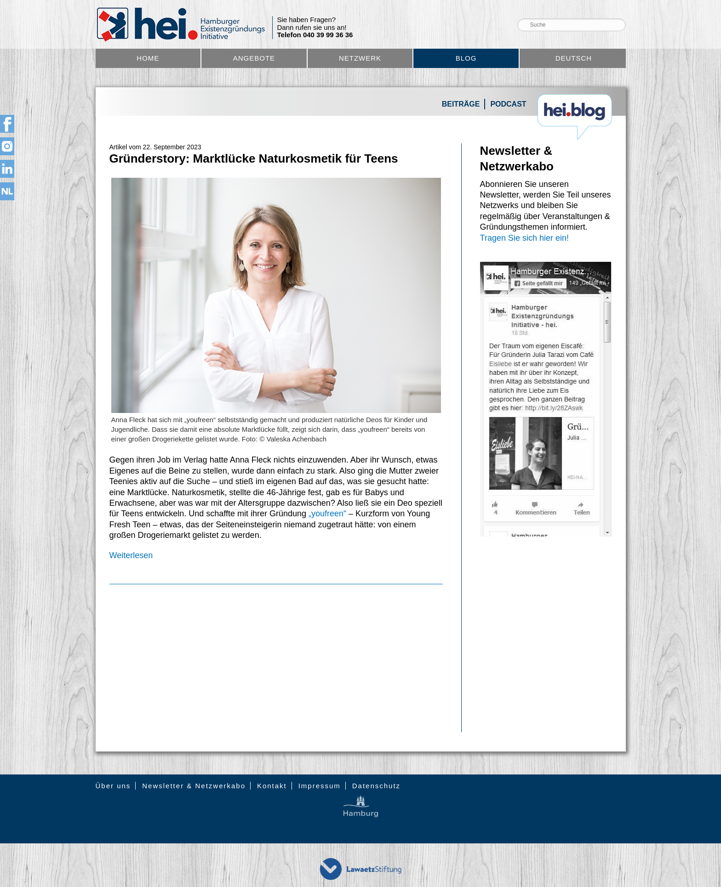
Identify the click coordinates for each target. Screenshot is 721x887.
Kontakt (272, 786)
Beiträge (461, 104)
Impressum (319, 786)
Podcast (508, 104)
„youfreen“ (326, 513)
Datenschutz (376, 786)
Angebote (254, 58)
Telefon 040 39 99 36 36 (315, 35)
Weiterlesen (131, 555)
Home (148, 58)
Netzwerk (360, 58)
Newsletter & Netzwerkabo (194, 786)
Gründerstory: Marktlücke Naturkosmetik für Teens (253, 158)
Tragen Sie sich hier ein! (524, 238)
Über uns (113, 786)
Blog (466, 58)
